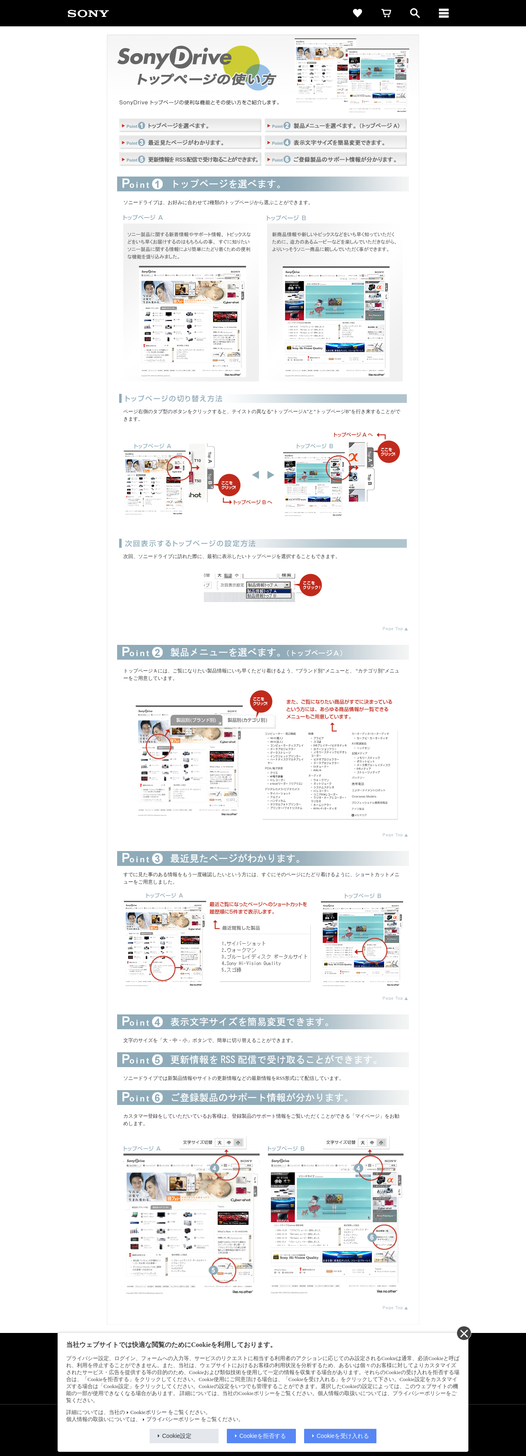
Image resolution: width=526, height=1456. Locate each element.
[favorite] (357, 13)
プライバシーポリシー (173, 1419)
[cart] (386, 13)
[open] (415, 13)
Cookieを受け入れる (343, 1436)
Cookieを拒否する (263, 1436)
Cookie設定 (177, 1436)
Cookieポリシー (148, 1412)
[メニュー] (443, 13)
